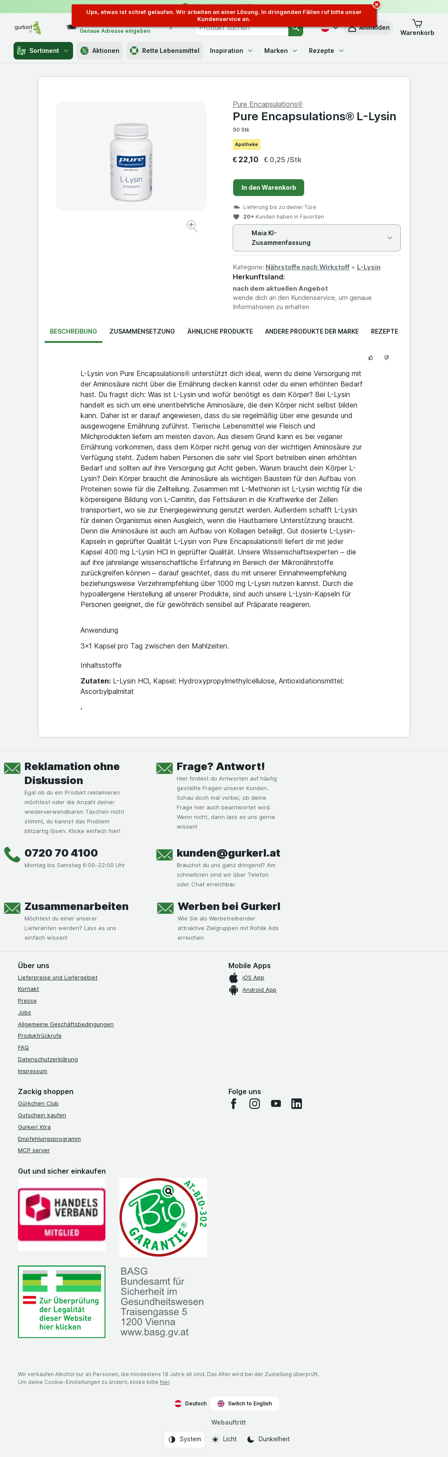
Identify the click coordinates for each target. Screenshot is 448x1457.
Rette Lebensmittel (165, 50)
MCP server (34, 1150)
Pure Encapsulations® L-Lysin (314, 116)
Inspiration (232, 50)
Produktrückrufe (40, 1035)
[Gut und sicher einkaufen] (163, 1217)
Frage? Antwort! (221, 766)
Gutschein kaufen (42, 1115)
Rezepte (327, 50)
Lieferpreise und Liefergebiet (58, 977)
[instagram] (254, 1103)
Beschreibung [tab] (73, 331)
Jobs (24, 1012)
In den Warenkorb (269, 187)
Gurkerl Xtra (34, 1126)
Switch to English (244, 1403)
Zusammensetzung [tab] (142, 331)
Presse (27, 1000)
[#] (61, 1301)
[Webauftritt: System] (184, 1439)
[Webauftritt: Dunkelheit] (268, 1439)
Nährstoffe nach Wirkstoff (308, 267)
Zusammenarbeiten (76, 906)
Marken (281, 50)
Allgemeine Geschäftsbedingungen (66, 1024)
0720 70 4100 (61, 853)
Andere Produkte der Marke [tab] (312, 331)
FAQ (23, 1047)
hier (164, 1382)
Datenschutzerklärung (48, 1059)
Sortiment (43, 50)
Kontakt (28, 988)
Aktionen (99, 50)
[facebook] (233, 1103)
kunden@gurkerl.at (228, 853)
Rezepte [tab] (384, 331)
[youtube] (275, 1103)
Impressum (32, 1070)
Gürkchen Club (38, 1103)
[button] (417, 27)
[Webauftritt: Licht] (224, 1439)
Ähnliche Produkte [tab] (220, 331)
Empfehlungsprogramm (49, 1138)
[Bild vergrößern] (193, 227)
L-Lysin (369, 267)
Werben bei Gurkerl (229, 906)
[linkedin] (296, 1103)
